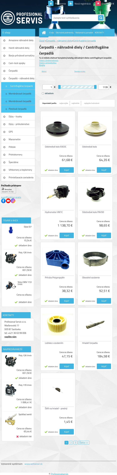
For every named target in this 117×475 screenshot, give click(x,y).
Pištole (12, 147)
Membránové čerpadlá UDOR (20, 94)
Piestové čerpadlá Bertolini (17, 110)
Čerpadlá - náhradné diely (21, 78)
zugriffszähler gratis (11, 197)
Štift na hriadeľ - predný (56, 408)
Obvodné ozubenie (91, 277)
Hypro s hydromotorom (48, 60)
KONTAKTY (99, 32)
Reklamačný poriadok (84, 32)
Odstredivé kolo (89, 146)
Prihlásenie (60, 3)
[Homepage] (44, 32)
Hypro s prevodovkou (47, 62)
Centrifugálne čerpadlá (21, 86)
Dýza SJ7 (28, 227)
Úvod (41, 40)
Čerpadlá (13, 70)
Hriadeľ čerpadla (90, 343)
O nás (51, 32)
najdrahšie (75, 103)
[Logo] (21, 17)
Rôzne (44, 71)
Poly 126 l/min (25, 252)
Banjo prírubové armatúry (21, 55)
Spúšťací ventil (25, 414)
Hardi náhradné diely (19, 48)
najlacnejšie (63, 103)
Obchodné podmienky (65, 32)
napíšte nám (10, 336)
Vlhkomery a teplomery (20, 170)
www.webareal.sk (33, 464)
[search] (100, 18)
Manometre (14, 139)
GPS (11, 131)
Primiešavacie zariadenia (21, 177)
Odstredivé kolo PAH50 (93, 212)
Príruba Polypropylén (55, 277)
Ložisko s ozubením (54, 343)
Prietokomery (15, 154)
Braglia (42, 65)
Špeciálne (13, 162)
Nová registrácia (82, 3)
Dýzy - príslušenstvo (19, 124)
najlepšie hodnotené (91, 103)
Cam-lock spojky (17, 63)
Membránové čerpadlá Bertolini (20, 102)
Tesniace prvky (79, 71)
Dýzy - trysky (15, 116)
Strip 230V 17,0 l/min (24, 283)
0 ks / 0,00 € (108, 3)
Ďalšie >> (83, 442)
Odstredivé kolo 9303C (55, 146)
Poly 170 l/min (25, 385)
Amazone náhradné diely (21, 40)
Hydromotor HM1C (54, 212)
